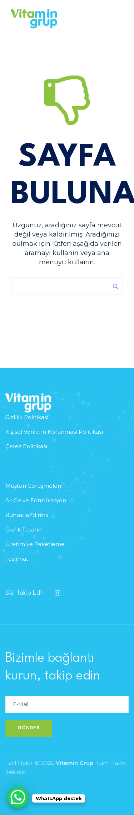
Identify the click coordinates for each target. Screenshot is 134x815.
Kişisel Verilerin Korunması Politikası (54, 431)
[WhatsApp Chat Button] (18, 797)
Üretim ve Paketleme (35, 544)
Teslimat (16, 558)
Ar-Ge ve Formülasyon (35, 500)
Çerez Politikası (26, 446)
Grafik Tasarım (24, 529)
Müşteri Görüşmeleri (33, 485)
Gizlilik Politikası (26, 417)
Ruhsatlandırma (27, 515)
